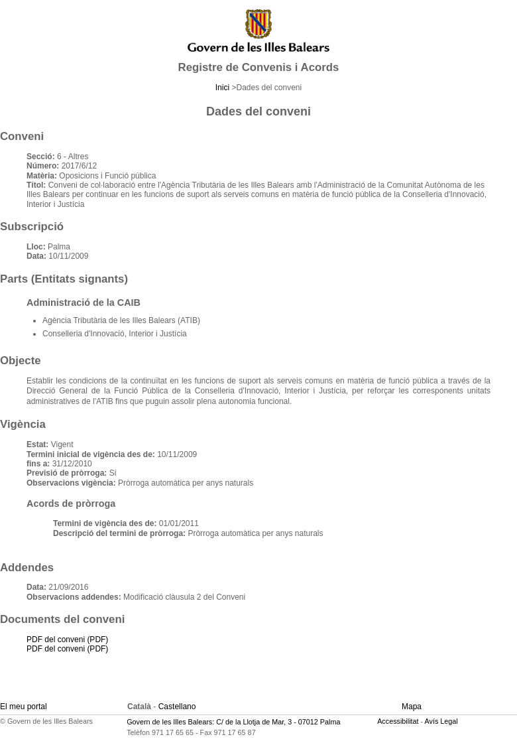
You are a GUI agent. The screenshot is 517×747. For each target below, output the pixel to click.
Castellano (177, 706)
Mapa (412, 706)
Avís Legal (441, 721)
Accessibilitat (397, 721)
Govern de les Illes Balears (169, 722)
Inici (222, 87)
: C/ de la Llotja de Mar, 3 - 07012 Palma (276, 722)
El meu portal (23, 706)
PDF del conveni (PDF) (67, 639)
